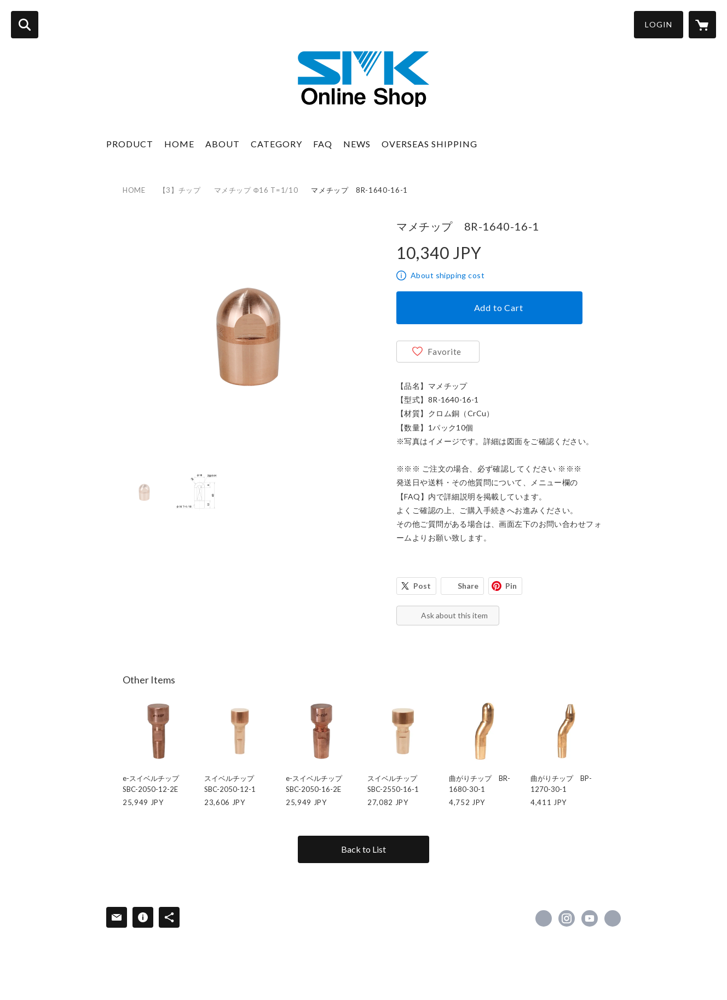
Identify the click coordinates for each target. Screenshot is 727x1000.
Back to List (363, 849)
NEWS (357, 144)
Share (468, 585)
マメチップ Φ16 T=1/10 (256, 190)
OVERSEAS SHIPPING (429, 144)
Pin (511, 585)
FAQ (322, 144)
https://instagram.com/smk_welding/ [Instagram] (566, 918)
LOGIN (658, 24)
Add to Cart (498, 307)
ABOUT (222, 144)
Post (422, 585)
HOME (179, 144)
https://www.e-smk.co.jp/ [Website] (612, 918)
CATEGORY (276, 144)
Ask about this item (454, 615)
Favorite (444, 352)
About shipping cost (447, 275)
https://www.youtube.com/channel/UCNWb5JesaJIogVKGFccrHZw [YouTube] (589, 918)
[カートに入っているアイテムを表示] (702, 24)
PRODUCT (129, 144)
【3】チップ (180, 190)
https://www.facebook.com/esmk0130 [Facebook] (543, 918)
